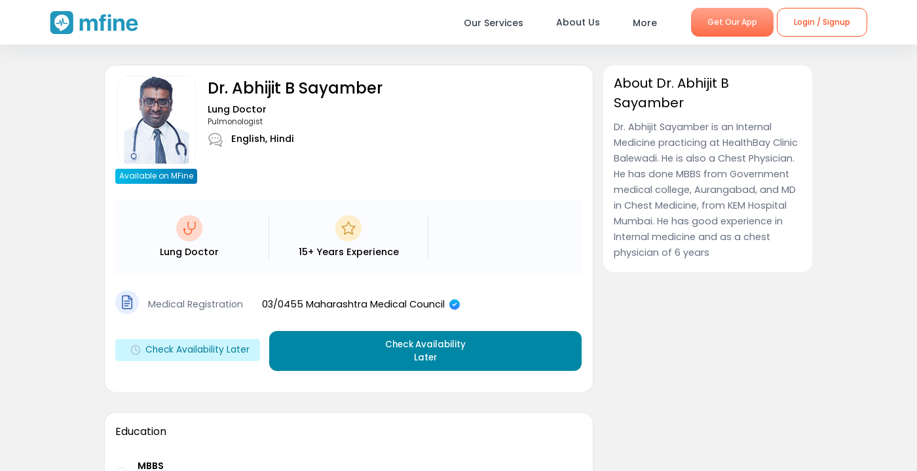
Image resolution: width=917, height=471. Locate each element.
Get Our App (732, 21)
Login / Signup (822, 21)
